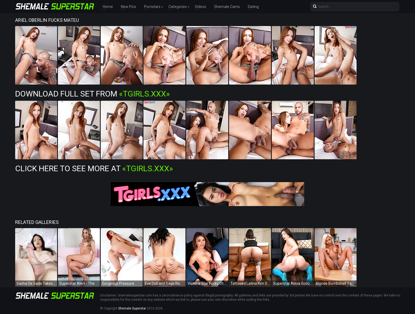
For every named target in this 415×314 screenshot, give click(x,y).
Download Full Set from (92, 93)
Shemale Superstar (132, 308)
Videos (200, 7)
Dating (253, 7)
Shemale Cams (227, 7)
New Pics (128, 7)
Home (108, 7)
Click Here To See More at (94, 168)
